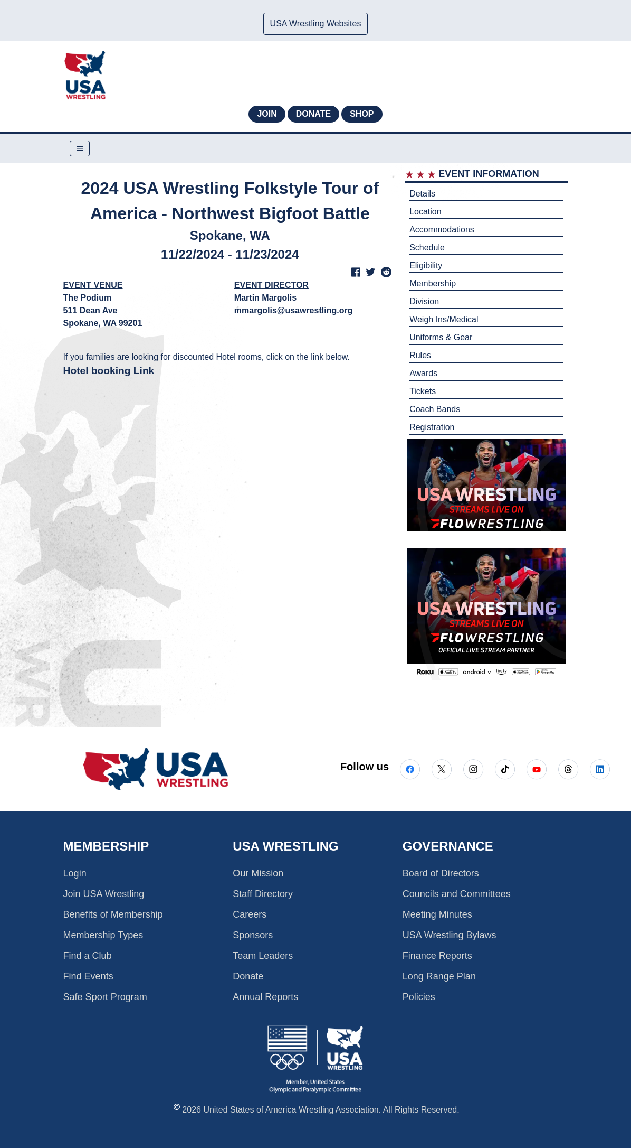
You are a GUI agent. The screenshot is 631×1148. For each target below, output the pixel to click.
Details (422, 193)
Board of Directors (441, 873)
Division (424, 301)
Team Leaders (263, 955)
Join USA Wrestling (104, 894)
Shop (362, 113)
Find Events (88, 976)
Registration (431, 427)
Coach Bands (434, 409)
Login (75, 873)
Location (425, 211)
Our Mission (258, 873)
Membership (432, 283)
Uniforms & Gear (440, 337)
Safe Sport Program (105, 997)
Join (266, 113)
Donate (313, 113)
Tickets (422, 391)
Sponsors (253, 935)
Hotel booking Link (109, 370)
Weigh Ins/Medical (443, 319)
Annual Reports (265, 997)
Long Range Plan (439, 976)
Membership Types (103, 935)
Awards (423, 373)
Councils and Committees (457, 894)
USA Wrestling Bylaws (449, 935)
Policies (419, 997)
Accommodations (441, 229)
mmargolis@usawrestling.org (293, 310)
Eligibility (425, 265)
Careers (249, 914)
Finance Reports (437, 955)
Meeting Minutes (437, 914)
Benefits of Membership (113, 914)
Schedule (427, 247)
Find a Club (87, 955)
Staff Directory (263, 894)
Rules (420, 355)
